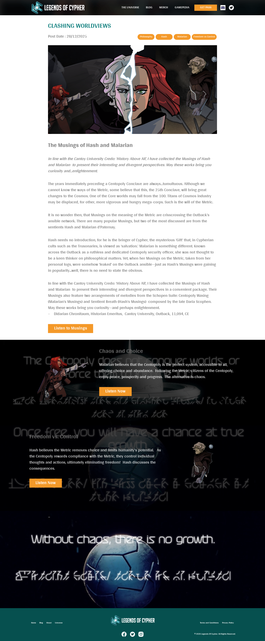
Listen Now (115, 391)
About (49, 623)
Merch (163, 7)
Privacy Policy (228, 623)
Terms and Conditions (209, 623)
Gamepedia (182, 7)
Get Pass (205, 7)
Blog (149, 7)
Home (33, 623)
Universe (59, 623)
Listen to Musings (70, 328)
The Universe (130, 7)
